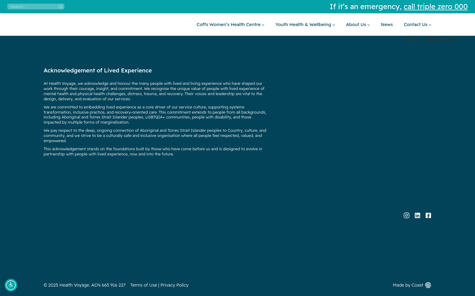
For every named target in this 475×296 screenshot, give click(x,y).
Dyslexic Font (441, 40)
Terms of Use (144, 285)
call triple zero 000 (436, 6)
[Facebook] (428, 215)
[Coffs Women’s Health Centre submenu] (230, 24)
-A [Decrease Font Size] (406, 40)
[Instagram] (407, 215)
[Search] (36, 6)
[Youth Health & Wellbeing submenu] (305, 24)
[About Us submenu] (358, 24)
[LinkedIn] (417, 215)
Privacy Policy (175, 285)
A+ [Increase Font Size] (415, 40)
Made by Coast (408, 285)
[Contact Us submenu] (417, 24)
